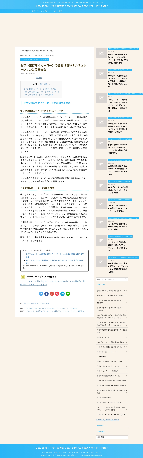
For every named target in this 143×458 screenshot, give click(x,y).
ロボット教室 (58, 11)
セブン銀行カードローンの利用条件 (39, 95)
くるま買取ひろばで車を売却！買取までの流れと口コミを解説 (117, 226)
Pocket (39, 78)
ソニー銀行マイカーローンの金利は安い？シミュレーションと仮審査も (51, 308)
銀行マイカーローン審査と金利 (40, 11)
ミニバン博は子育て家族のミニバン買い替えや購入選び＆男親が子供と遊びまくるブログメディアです (71, 452)
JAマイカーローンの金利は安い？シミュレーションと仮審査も (118, 190)
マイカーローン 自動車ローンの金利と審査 (35, 303)
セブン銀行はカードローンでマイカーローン (42, 92)
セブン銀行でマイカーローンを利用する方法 (39, 89)
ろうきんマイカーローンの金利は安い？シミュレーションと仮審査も (117, 208)
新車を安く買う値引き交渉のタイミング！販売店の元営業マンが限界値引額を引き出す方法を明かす (117, 81)
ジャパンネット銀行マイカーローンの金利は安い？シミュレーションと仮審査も (55, 311)
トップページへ (23, 11)
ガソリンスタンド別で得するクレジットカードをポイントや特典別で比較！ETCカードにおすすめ (117, 105)
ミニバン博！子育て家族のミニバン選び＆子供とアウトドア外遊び (71, 6)
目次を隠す (44, 84)
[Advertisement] (72, 29)
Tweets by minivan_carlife (107, 420)
